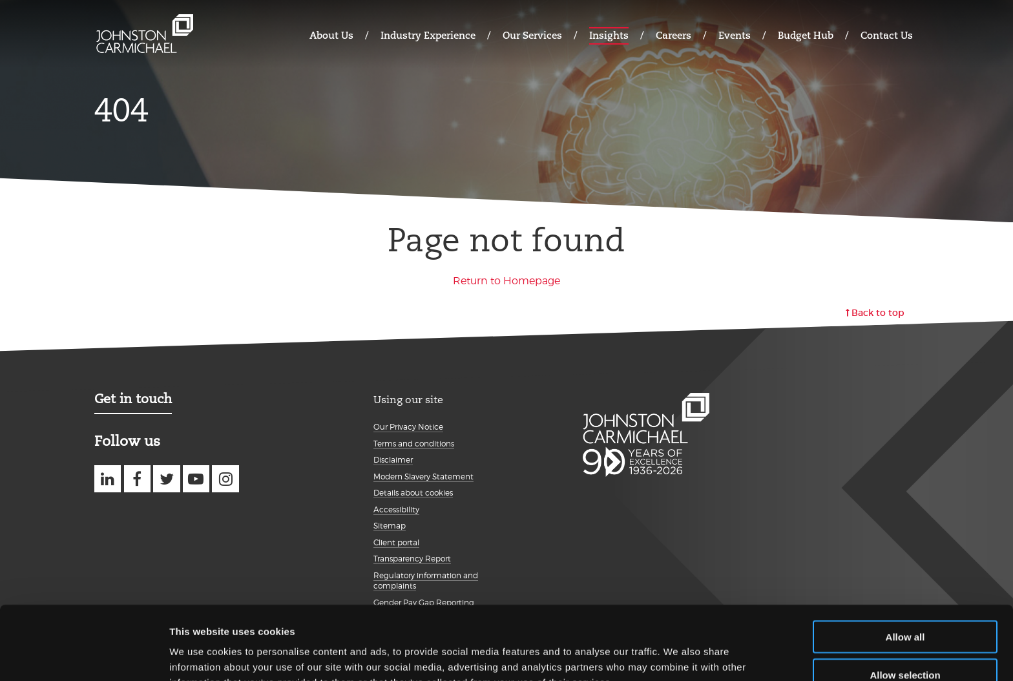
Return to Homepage (506, 281)
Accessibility (396, 509)
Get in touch (133, 398)
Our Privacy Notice (408, 427)
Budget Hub (805, 35)
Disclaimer (393, 460)
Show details (678, 655)
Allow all (905, 567)
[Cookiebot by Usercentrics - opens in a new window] (83, 655)
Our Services (532, 35)
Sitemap (389, 525)
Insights (609, 35)
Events (734, 35)
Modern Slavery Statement (423, 476)
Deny (905, 643)
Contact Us (887, 35)
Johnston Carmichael (144, 34)
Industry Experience (428, 35)
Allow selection (905, 605)
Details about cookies (413, 493)
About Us (331, 35)
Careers (673, 35)
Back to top (877, 313)
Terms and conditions (413, 443)
